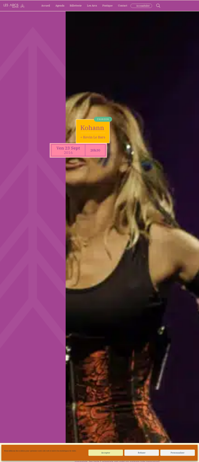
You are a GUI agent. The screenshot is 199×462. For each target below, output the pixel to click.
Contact (122, 5)
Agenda (59, 5)
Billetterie (76, 5)
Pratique (107, 5)
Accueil (45, 5)
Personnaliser (177, 452)
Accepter (105, 452)
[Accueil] (14, 6)
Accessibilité (143, 5)
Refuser (142, 452)
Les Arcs (92, 5)
